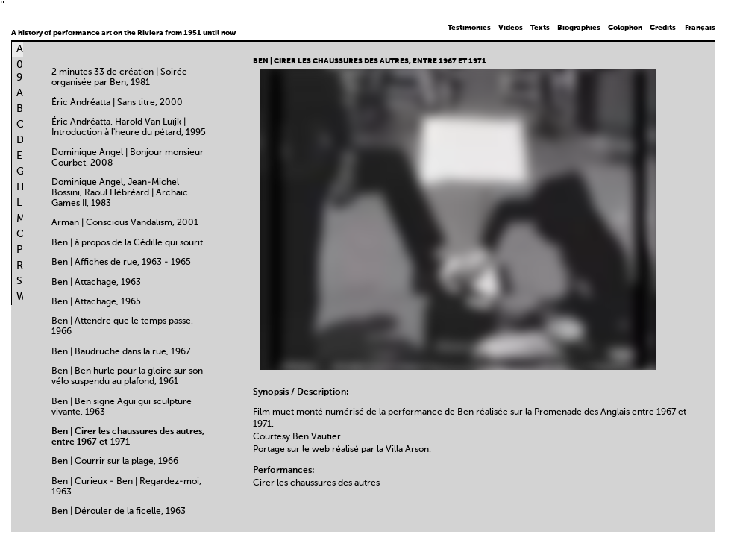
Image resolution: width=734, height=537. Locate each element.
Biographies (578, 27)
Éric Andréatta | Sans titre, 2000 (117, 102)
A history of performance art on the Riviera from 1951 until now (123, 33)
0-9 (22, 71)
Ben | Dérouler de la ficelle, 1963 (118, 511)
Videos (510, 27)
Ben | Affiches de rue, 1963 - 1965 (121, 262)
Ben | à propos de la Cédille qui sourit (127, 243)
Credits (663, 27)
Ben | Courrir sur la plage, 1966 (114, 461)
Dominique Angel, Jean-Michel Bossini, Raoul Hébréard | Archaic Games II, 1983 (119, 193)
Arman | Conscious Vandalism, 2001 (124, 223)
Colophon (625, 27)
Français (700, 27)
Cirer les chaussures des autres (316, 483)
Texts (540, 27)
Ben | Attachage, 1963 (96, 282)
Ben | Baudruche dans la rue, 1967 (120, 352)
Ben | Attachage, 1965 (96, 302)
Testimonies (469, 27)
